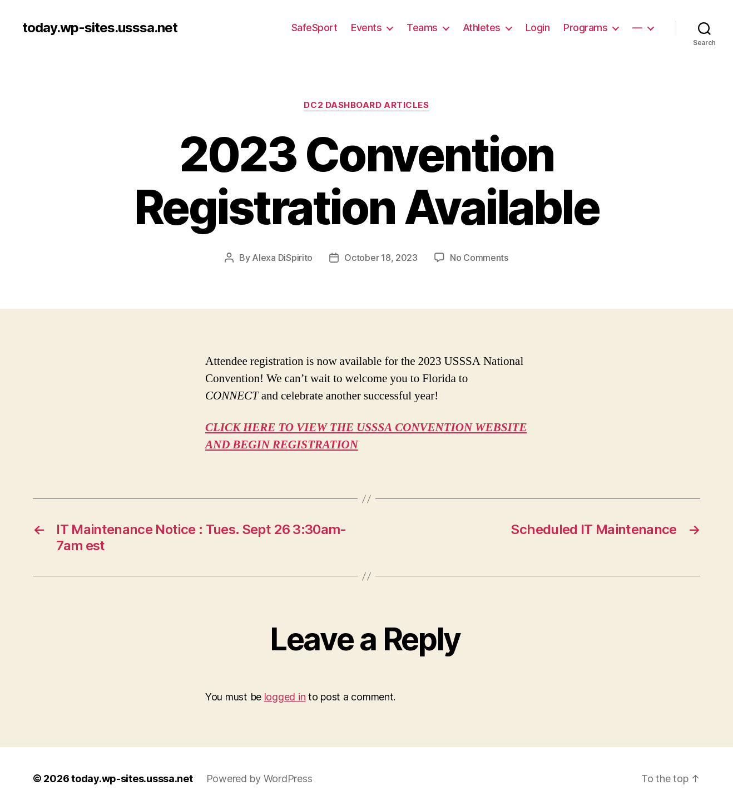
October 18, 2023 (381, 257)
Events (366, 27)
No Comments (479, 257)
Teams (422, 27)
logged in (285, 697)
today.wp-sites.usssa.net (99, 27)
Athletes (482, 27)
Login (538, 27)
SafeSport (314, 27)
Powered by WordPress (259, 778)
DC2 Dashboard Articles (366, 105)
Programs (585, 27)
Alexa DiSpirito (282, 257)
